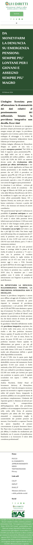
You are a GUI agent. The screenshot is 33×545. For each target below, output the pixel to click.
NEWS (14, 466)
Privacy (14, 471)
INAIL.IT (15, 487)
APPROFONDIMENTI (20, 464)
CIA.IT (14, 481)
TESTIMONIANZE (19, 469)
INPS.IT (14, 484)
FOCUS (14, 459)
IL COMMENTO (18, 461)
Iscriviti (16, 14)
